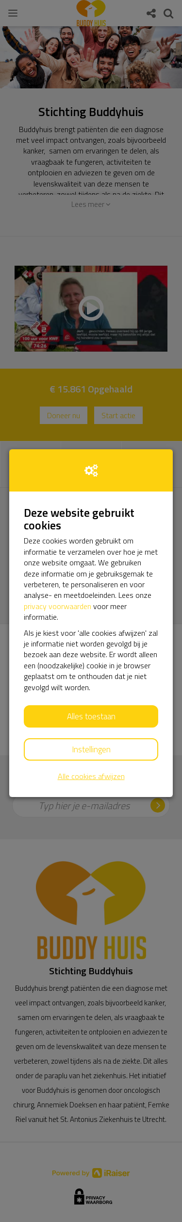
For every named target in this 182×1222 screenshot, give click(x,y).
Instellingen (91, 749)
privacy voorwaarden (57, 606)
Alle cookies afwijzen (91, 776)
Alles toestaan (91, 716)
